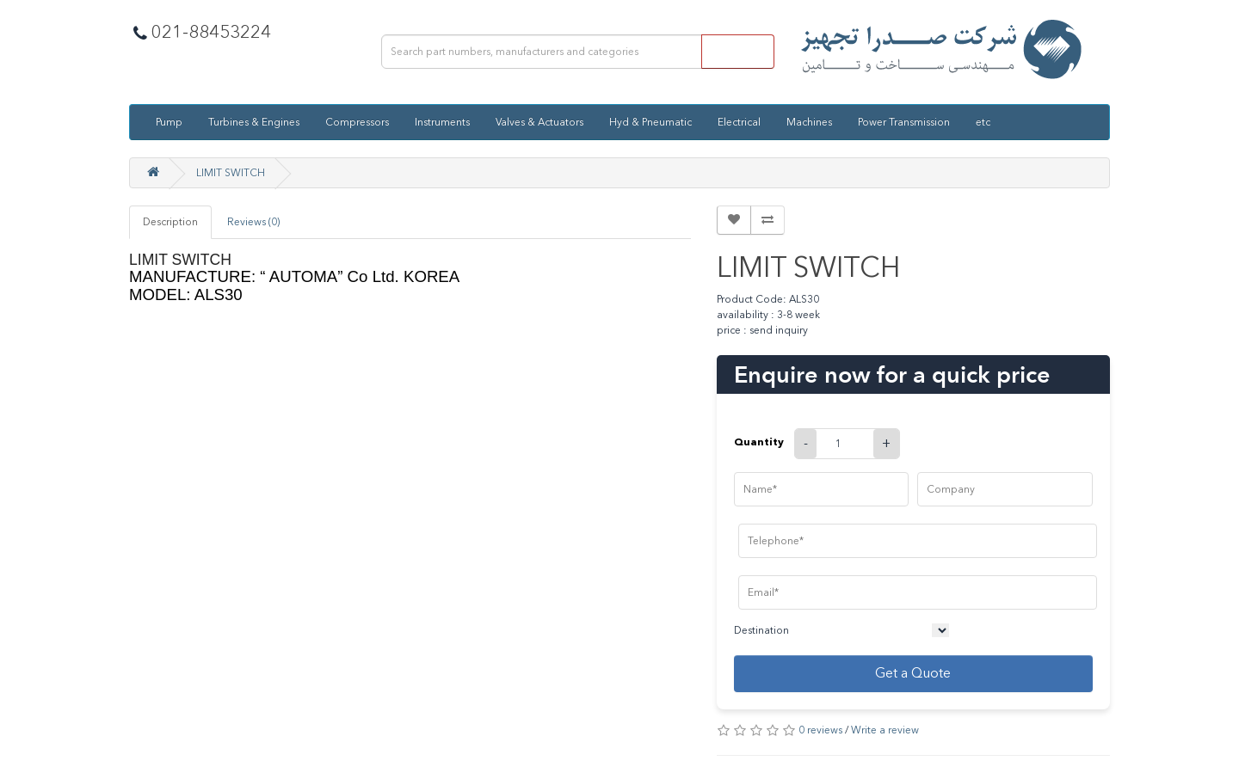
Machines (809, 122)
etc (983, 122)
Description (170, 222)
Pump (169, 122)
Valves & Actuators (539, 122)
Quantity (759, 441)
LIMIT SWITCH (230, 173)
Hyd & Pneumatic (650, 122)
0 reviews (820, 730)
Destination (761, 630)
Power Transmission (904, 122)
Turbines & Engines (253, 122)
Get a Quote (913, 673)
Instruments (442, 122)
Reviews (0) (253, 222)
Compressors (357, 122)
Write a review (885, 730)
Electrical (739, 122)
